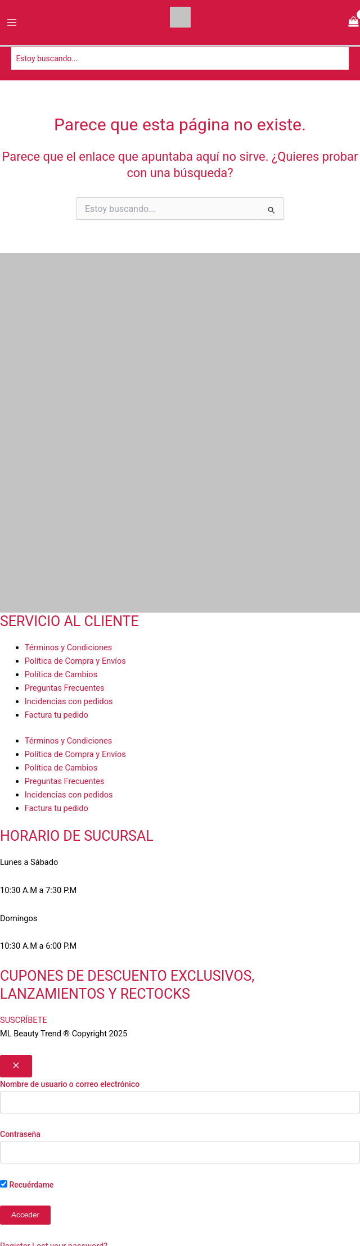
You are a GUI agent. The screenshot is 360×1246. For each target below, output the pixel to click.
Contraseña (20, 1134)
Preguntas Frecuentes (65, 688)
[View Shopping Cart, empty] (353, 22)
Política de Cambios (61, 674)
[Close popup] (16, 1066)
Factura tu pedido (56, 715)
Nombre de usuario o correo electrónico (70, 1084)
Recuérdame (26, 1184)
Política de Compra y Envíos (75, 661)
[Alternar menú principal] (12, 22)
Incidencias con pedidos (69, 701)
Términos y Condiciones (68, 647)
